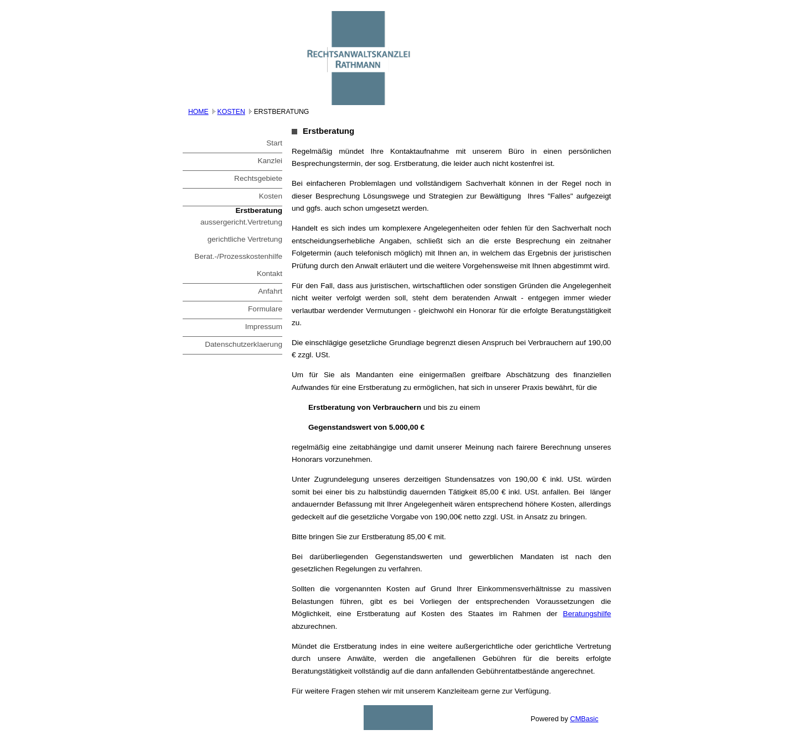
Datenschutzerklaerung (243, 344)
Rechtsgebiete (258, 178)
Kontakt (269, 273)
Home (198, 112)
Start (274, 143)
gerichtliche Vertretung (245, 239)
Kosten (231, 112)
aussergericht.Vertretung (241, 222)
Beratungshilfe (587, 613)
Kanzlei (269, 161)
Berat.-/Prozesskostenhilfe (238, 256)
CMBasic (584, 719)
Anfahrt (270, 291)
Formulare (265, 309)
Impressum (263, 326)
